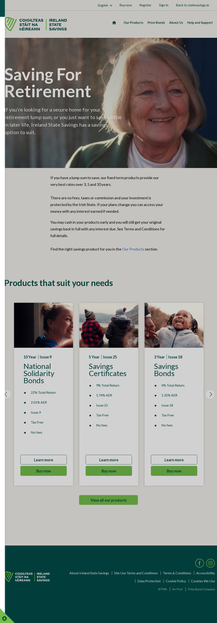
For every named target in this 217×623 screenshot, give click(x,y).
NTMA (162, 589)
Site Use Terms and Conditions (136, 573)
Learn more (43, 460)
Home (113, 22)
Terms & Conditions (177, 573)
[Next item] (210, 394)
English (103, 5)
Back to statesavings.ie (192, 5)
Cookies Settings (9, 615)
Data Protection (149, 581)
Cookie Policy (176, 581)
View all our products (108, 500)
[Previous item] (6, 394)
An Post (177, 589)
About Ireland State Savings (89, 573)
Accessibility (205, 573)
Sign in (163, 5)
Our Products (133, 22)
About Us (176, 22)
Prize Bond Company (201, 589)
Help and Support (200, 22)
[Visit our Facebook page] (199, 563)
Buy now (125, 5)
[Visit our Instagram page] (210, 563)
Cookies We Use (203, 581)
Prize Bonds (156, 22)
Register (145, 5)
